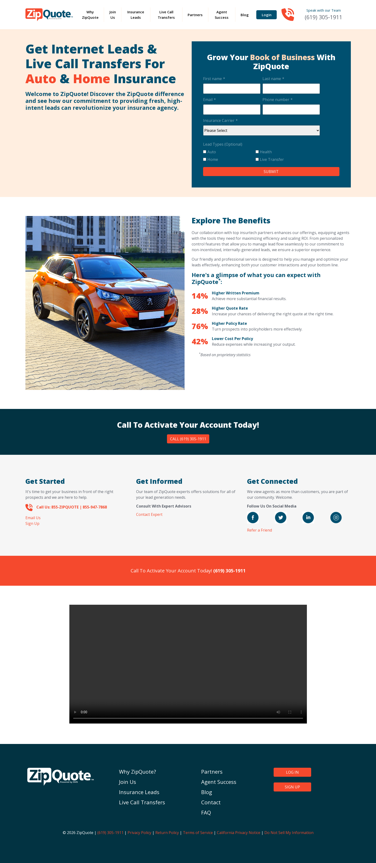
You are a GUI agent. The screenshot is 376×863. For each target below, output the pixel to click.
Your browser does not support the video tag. (188, 664)
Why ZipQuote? (137, 771)
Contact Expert (149, 514)
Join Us (112, 15)
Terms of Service (198, 832)
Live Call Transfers (166, 15)
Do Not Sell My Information (289, 832)
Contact (211, 802)
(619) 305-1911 (323, 17)
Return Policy (167, 832)
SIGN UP (292, 787)
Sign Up (32, 523)
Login (266, 14)
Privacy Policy (139, 832)
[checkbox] (261, 156)
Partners (195, 14)
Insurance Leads (135, 15)
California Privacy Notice (238, 832)
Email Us (33, 517)
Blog (245, 14)
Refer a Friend (259, 530)
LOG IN (292, 772)
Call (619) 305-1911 (188, 438)
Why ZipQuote (93, 15)
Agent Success (221, 15)
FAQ (206, 812)
